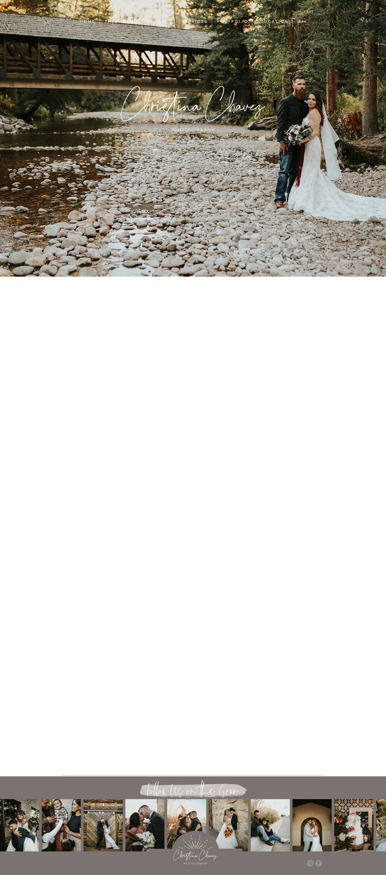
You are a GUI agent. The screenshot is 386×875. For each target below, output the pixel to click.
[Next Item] (379, 825)
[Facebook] (318, 863)
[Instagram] (310, 863)
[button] (312, 12)
